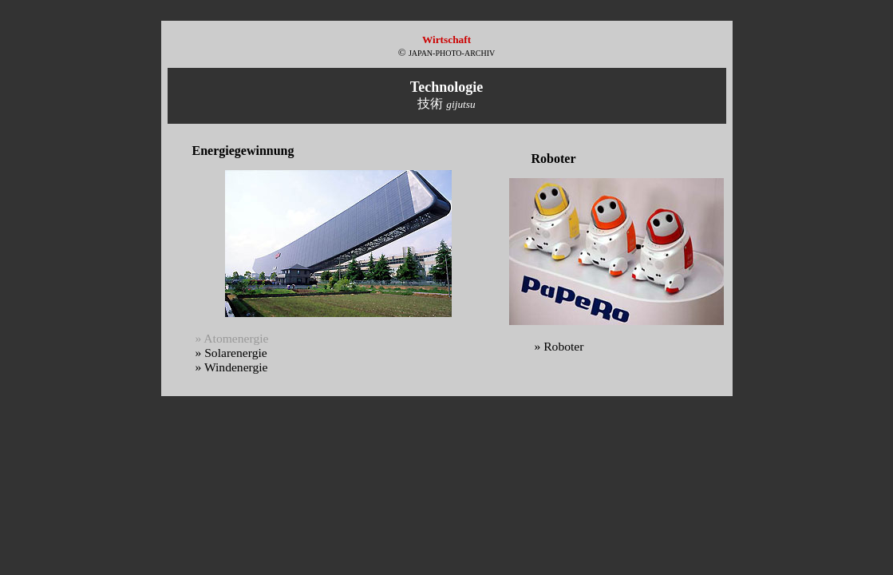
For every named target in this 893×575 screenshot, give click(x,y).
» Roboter (559, 346)
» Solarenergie (231, 352)
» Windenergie (232, 367)
